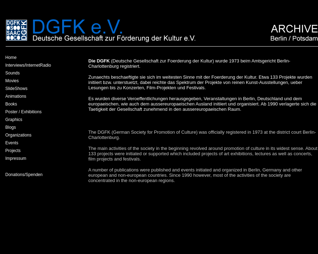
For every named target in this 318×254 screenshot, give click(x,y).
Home (11, 57)
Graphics (13, 119)
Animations (15, 96)
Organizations (18, 135)
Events (11, 142)
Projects (12, 150)
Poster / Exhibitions (23, 111)
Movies (12, 80)
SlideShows (16, 88)
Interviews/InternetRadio (28, 65)
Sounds (12, 73)
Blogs (10, 127)
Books (11, 104)
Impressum (15, 158)
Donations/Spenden (23, 174)
